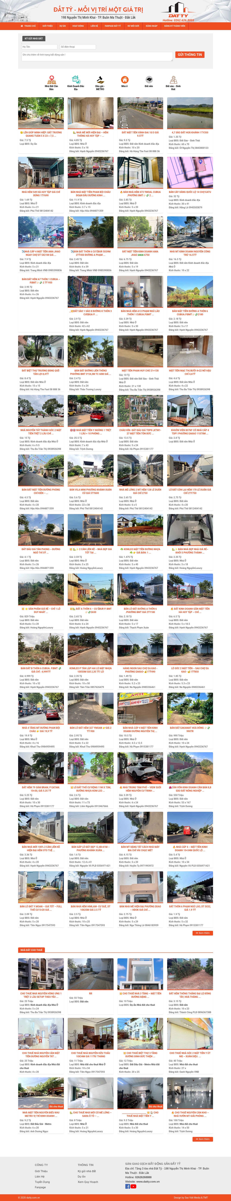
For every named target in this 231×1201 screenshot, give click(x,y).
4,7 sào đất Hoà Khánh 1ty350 (190, 132)
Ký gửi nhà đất (87, 1171)
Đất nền (134, 144)
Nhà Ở (83, 144)
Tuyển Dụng (42, 1182)
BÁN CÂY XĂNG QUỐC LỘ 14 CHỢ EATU (190, 192)
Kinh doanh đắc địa (149, 144)
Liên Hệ (40, 1176)
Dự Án (34, 144)
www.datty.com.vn (148, 1181)
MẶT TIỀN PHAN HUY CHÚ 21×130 (140, 370)
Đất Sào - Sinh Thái (190, 140)
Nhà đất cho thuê (146, 1005)
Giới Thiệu (41, 1171)
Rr (90, 993)
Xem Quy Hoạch (88, 1182)
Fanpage (40, 1187)
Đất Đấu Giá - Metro (140, 1064)
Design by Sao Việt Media (187, 1197)
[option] (55, 82)
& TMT (204, 1197)
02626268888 (143, 1177)
